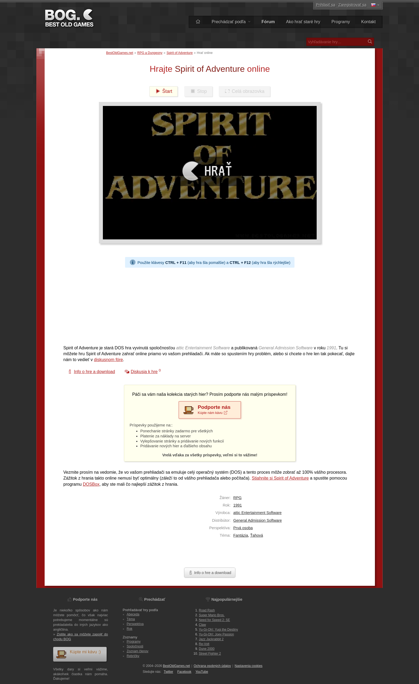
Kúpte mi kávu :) (78, 654)
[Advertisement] (207, 305)
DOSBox (91, 484)
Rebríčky (133, 656)
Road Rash (207, 610)
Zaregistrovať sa (353, 5)
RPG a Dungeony (149, 53)
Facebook (184, 672)
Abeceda (133, 614)
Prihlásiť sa (325, 5)
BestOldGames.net (119, 53)
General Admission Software (257, 520)
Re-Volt (204, 644)
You (201, 672)
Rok (129, 629)
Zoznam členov (137, 651)
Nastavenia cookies (248, 666)
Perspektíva (135, 624)
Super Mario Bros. (212, 615)
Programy (340, 21)
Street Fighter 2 (210, 653)
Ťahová (256, 535)
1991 (237, 505)
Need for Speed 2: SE (214, 620)
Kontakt (368, 21)
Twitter (168, 672)
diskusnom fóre (108, 359)
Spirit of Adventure (179, 53)
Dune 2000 (207, 649)
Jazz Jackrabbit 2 (211, 639)
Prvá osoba (243, 528)
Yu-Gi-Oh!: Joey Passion (216, 634)
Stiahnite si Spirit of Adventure (280, 478)
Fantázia (240, 535)
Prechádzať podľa (231, 21)
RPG (237, 498)
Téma (131, 619)
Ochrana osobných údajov (212, 666)
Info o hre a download (209, 573)
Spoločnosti (135, 646)
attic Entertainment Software (257, 513)
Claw (202, 625)
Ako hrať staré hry (303, 21)
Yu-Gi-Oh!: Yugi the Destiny (218, 629)
